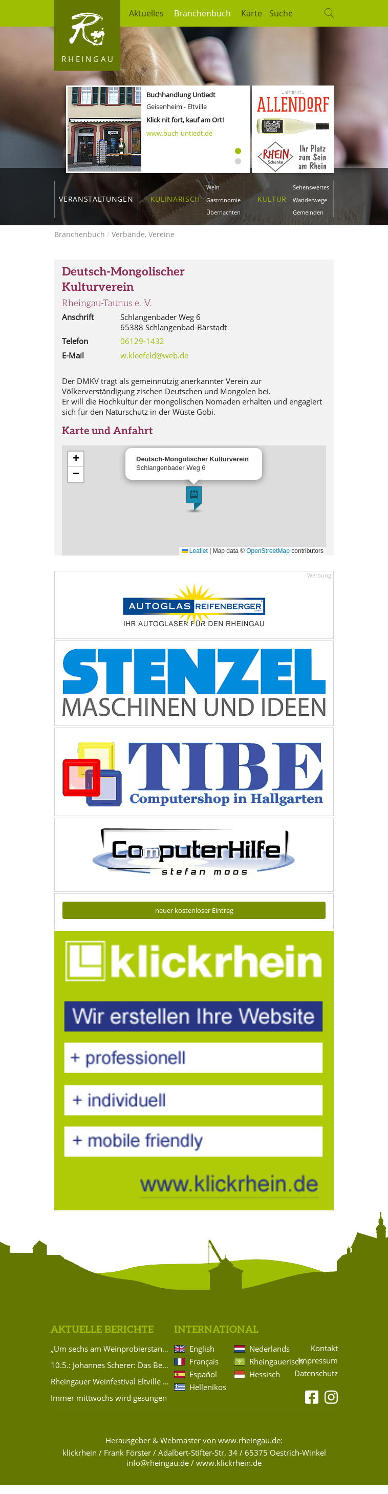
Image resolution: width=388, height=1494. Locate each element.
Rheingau (88, 59)
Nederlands (267, 1358)
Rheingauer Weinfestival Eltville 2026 (110, 1390)
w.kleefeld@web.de (154, 364)
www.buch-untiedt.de (179, 133)
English (201, 1358)
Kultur (272, 199)
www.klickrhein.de (229, 1472)
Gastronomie (223, 200)
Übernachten (223, 212)
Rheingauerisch (267, 1370)
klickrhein (79, 1462)
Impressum (318, 1370)
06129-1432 (142, 350)
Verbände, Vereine (143, 243)
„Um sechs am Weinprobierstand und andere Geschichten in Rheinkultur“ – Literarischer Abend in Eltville (110, 1358)
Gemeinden (308, 212)
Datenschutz (316, 1383)
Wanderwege (310, 200)
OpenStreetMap (268, 560)
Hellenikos (207, 1396)
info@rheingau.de (157, 1472)
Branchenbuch (202, 13)
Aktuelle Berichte (102, 1339)
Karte (251, 13)
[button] (194, 508)
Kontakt (324, 1357)
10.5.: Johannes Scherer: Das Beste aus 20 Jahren (110, 1374)
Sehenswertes (311, 187)
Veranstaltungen (96, 199)
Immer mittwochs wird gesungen (109, 1407)
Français (204, 1370)
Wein (213, 187)
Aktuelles (146, 13)
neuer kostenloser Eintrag (194, 919)
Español (203, 1383)
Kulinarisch (175, 199)
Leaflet (195, 560)
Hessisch (264, 1383)
